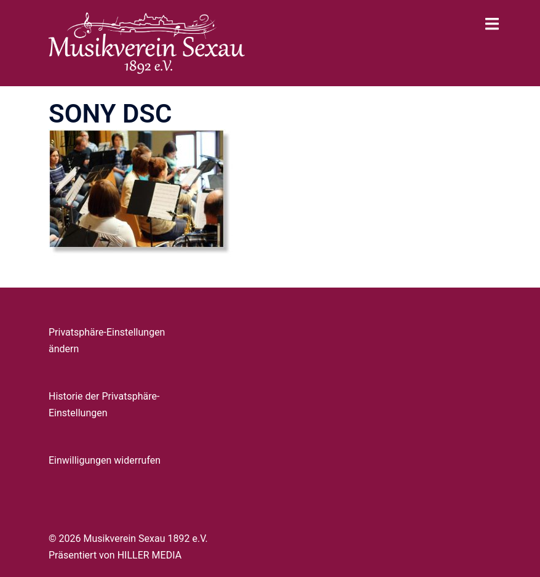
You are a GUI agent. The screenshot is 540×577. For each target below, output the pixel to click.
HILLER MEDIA (149, 555)
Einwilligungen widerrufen (105, 460)
